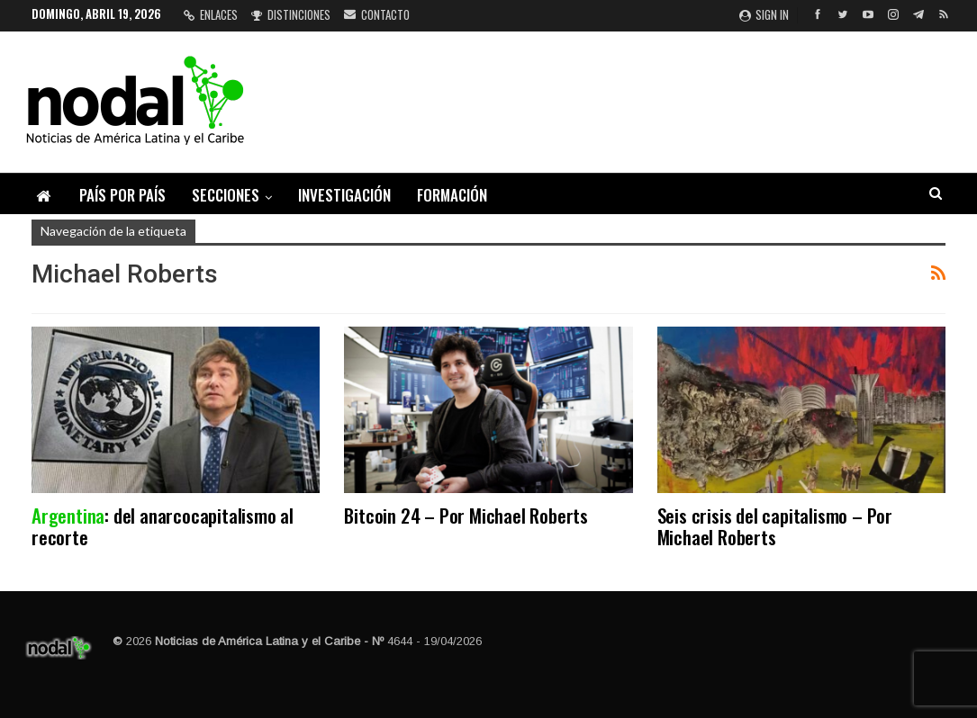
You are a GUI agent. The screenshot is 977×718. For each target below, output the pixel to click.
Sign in (764, 14)
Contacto (377, 14)
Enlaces (211, 14)
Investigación (344, 195)
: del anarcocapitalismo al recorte (163, 526)
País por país (122, 195)
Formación (452, 195)
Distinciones (290, 14)
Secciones (225, 195)
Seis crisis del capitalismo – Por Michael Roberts (774, 526)
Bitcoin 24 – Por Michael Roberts (466, 515)
